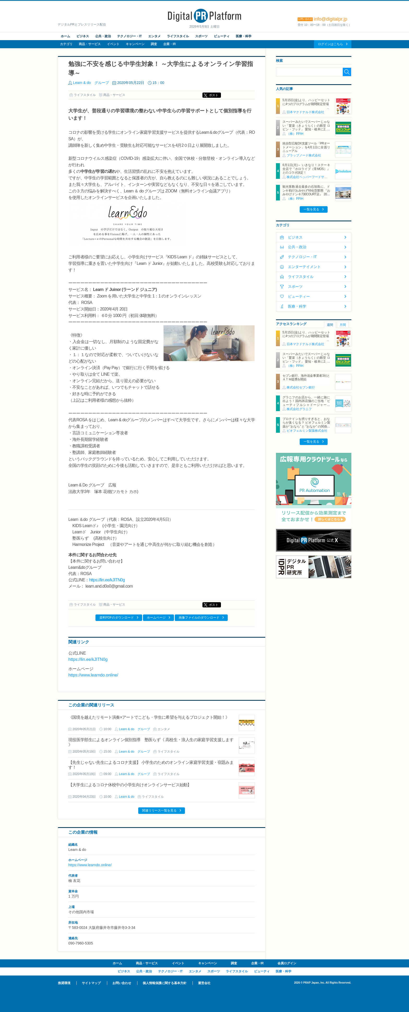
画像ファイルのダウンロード (199, 617)
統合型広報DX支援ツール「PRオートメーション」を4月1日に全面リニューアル (306, 147)
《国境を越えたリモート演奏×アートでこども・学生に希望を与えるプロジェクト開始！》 (148, 717)
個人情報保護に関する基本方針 (165, 983)
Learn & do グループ (91, 83)
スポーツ (201, 36)
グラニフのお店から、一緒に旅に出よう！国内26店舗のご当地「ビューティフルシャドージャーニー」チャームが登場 (306, 402)
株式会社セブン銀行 (301, 387)
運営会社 (204, 983)
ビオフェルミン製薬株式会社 (307, 430)
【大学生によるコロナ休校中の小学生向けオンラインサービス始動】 (129, 785)
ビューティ (222, 36)
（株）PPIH (295, 134)
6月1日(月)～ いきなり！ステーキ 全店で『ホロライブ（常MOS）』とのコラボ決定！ (306, 168)
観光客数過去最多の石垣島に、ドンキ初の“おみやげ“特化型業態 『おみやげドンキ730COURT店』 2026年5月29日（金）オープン (306, 192)
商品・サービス (90, 44)
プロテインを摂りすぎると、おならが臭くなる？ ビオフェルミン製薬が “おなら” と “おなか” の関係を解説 (306, 424)
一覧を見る (311, 209)
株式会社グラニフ (299, 409)
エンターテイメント (304, 267)
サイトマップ (91, 983)
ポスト (213, 95)
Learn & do (126, 796)
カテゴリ (66, 44)
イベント (113, 44)
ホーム (65, 36)
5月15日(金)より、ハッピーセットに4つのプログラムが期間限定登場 (306, 102)
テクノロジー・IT (129, 36)
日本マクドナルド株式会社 (305, 112)
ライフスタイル (178, 36)
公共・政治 (103, 36)
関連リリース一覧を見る (159, 810)
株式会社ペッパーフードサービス (310, 177)
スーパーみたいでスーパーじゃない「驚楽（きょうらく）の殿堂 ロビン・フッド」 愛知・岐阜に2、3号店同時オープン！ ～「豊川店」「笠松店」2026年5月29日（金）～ (306, 129)
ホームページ (156, 617)
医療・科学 (243, 36)
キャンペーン (135, 44)
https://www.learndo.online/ (93, 675)
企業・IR (169, 44)
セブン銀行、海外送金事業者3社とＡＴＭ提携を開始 (306, 377)
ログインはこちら (330, 44)
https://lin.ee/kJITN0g (107, 580)
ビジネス (82, 36)
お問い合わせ (121, 983)
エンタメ (154, 36)
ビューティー (299, 296)
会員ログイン (287, 963)
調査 (154, 44)
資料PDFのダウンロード (116, 617)
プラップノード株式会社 (304, 155)
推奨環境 (64, 983)
